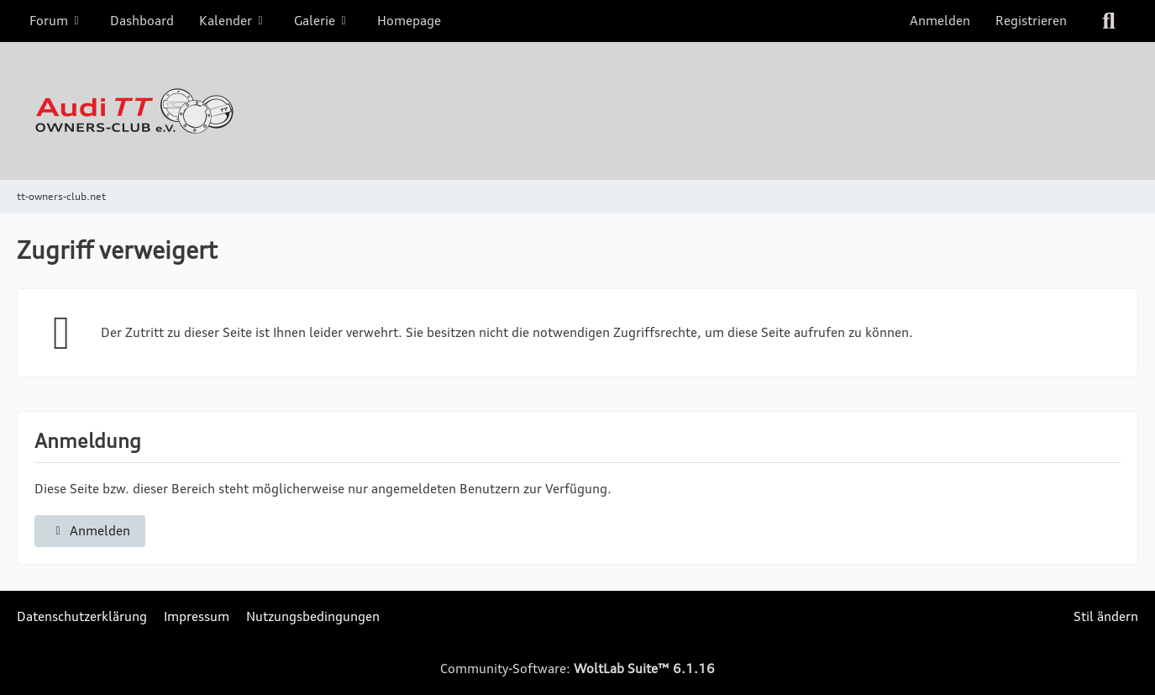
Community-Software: (577, 669)
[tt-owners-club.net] (577, 111)
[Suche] (1108, 21)
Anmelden (940, 21)
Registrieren (1031, 21)
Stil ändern (1106, 616)
